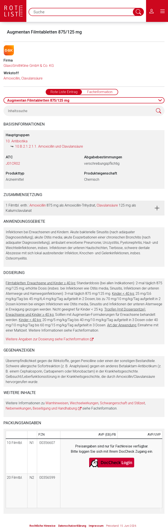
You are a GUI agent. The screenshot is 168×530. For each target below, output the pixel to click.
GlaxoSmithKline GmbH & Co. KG (29, 66)
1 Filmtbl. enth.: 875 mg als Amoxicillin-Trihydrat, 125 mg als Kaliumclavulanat (71, 208)
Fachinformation (99, 92)
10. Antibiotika (16, 141)
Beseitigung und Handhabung (55, 408)
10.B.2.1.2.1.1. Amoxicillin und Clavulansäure (49, 146)
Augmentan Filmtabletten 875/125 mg (38, 100)
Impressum (96, 525)
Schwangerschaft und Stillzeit (122, 403)
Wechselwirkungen (84, 403)
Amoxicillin (12, 78)
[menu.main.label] (162, 10)
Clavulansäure (32, 78)
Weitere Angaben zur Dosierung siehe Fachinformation (47, 339)
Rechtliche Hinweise (42, 525)
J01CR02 (13, 163)
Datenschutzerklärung (72, 525)
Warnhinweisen (56, 403)
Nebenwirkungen (18, 408)
